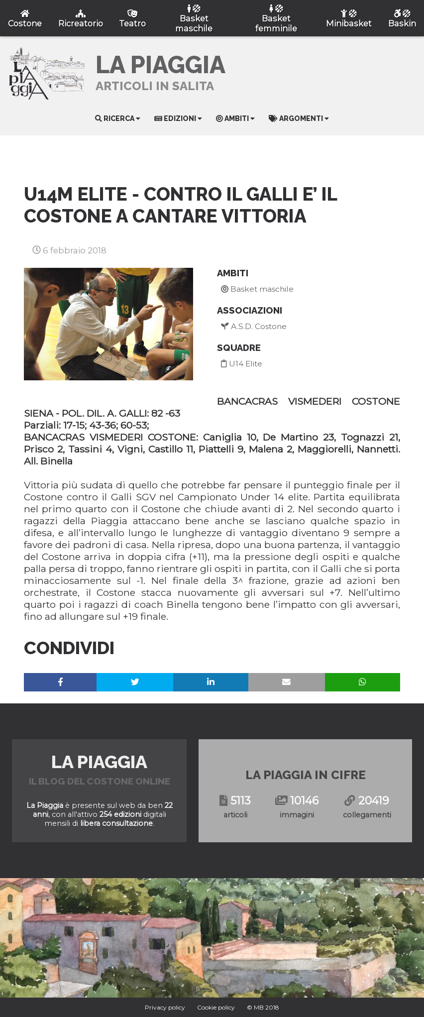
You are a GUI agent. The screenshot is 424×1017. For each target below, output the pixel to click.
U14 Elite (241, 363)
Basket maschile (257, 289)
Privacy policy (165, 1007)
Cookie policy (216, 1007)
